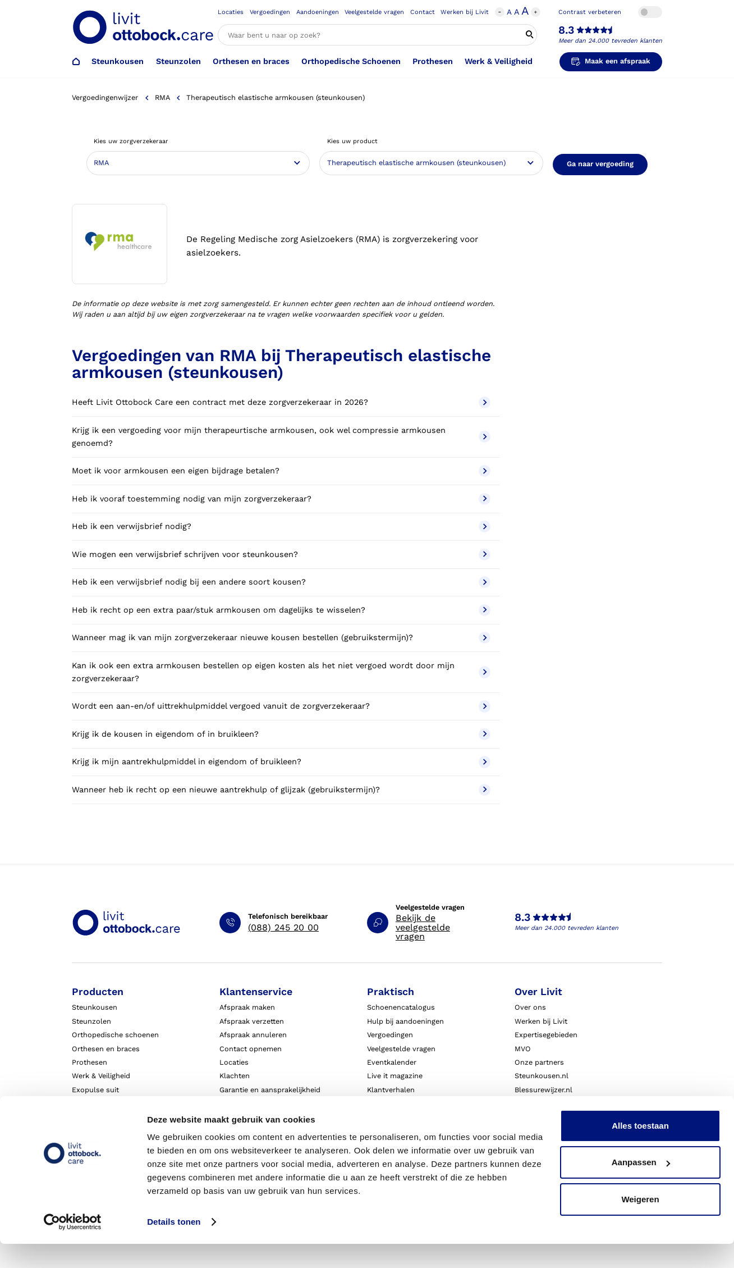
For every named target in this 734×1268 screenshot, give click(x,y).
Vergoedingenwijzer (105, 97)
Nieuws (527, 1117)
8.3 (566, 30)
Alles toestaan (640, 1150)
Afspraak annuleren (253, 1034)
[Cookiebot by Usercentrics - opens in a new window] (73, 1246)
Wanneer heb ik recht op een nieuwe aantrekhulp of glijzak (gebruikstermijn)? (281, 790)
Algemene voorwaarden (407, 1117)
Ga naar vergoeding (600, 163)
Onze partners (539, 1062)
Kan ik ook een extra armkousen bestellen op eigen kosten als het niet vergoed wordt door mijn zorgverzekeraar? (281, 672)
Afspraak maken (247, 1007)
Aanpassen (641, 1186)
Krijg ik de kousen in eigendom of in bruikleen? (281, 734)
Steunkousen (117, 61)
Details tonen (173, 1246)
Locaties (231, 12)
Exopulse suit (95, 1089)
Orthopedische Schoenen (351, 61)
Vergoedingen (270, 12)
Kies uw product (352, 141)
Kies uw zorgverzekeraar (131, 141)
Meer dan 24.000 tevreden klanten (610, 40)
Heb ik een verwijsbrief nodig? (281, 526)
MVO (523, 1048)
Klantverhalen (391, 1089)
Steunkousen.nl (541, 1075)
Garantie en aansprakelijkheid (269, 1089)
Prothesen (432, 61)
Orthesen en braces (251, 61)
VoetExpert (533, 1103)
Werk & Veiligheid (499, 61)
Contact (422, 12)
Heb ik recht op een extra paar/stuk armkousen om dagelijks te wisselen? (281, 610)
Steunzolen (178, 61)
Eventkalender (391, 1062)
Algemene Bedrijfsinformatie (415, 1103)
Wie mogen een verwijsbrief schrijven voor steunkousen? (281, 554)
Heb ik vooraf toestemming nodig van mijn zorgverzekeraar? (281, 499)
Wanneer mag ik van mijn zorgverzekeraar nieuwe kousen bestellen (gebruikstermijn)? (281, 638)
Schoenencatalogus (401, 1007)
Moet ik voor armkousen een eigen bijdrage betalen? (281, 471)
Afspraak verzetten (251, 1021)
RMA (162, 97)
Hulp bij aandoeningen (405, 1021)
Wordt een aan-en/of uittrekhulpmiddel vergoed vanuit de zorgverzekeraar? (281, 706)
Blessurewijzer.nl (543, 1089)
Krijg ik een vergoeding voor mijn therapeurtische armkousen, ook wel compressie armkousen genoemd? (281, 437)
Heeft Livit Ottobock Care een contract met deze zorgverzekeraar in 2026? (281, 402)
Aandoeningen (317, 12)
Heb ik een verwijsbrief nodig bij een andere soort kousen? (281, 582)
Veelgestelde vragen (374, 12)
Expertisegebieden (546, 1034)
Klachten (234, 1075)
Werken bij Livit (465, 12)
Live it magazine (395, 1075)
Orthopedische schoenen (115, 1034)
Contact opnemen (250, 1048)
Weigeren (640, 1223)
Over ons (530, 1007)
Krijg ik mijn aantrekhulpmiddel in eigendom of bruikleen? (281, 762)
